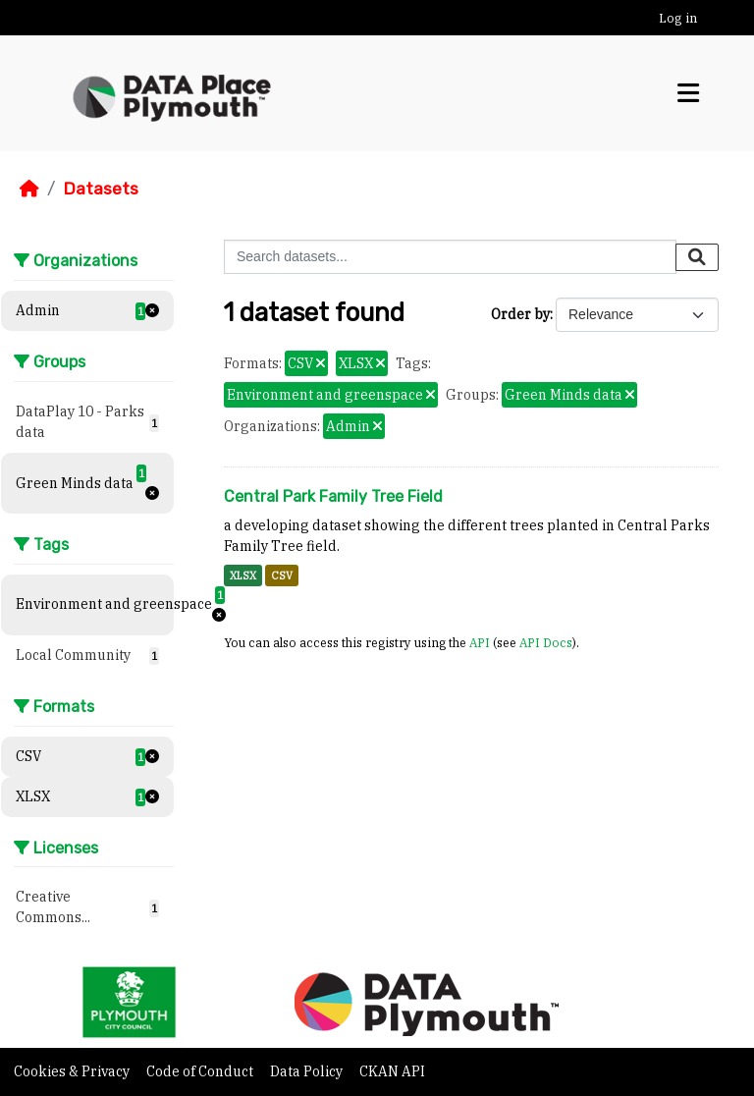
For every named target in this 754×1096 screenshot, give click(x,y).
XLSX (243, 575)
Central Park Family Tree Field (333, 496)
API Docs (545, 642)
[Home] (29, 188)
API (479, 642)
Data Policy (308, 1071)
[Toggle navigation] (688, 93)
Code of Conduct (201, 1071)
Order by (520, 314)
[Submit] (697, 257)
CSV (282, 575)
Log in (678, 18)
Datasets (100, 188)
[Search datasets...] (450, 257)
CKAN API (392, 1071)
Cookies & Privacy (73, 1071)
